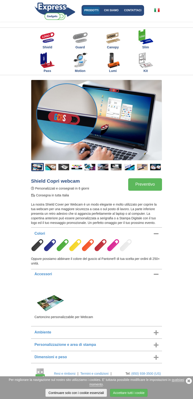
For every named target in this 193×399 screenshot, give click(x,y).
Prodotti (91, 10)
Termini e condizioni (94, 373)
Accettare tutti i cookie (129, 393)
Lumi (113, 62)
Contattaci (132, 10)
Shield (47, 38)
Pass (47, 62)
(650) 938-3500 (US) (146, 373)
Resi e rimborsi (64, 373)
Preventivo (145, 184)
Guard (80, 38)
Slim (145, 38)
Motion (80, 62)
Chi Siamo (111, 10)
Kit (145, 62)
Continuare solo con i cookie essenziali (76, 393)
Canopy (113, 38)
